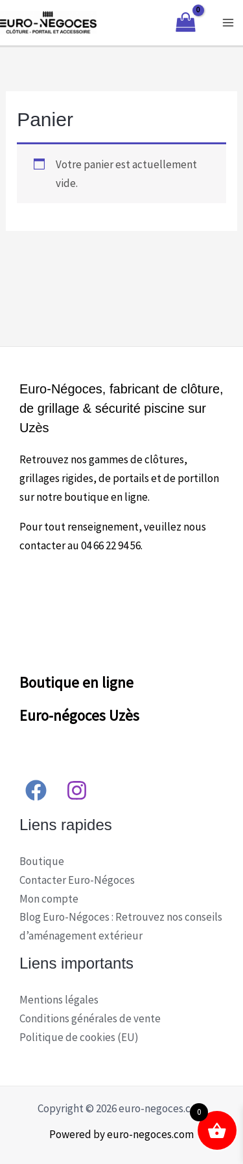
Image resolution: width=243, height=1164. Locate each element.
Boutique (41, 861)
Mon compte (48, 899)
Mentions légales (58, 1000)
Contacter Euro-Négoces (77, 880)
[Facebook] (35, 790)
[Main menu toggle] (229, 23)
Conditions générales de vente (90, 1018)
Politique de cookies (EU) (79, 1037)
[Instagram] (76, 790)
